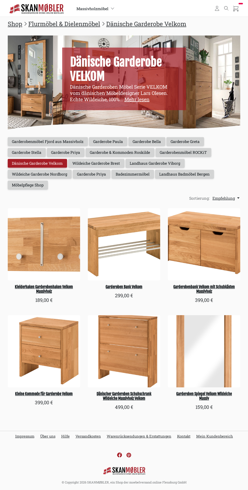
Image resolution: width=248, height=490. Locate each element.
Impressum (24, 437)
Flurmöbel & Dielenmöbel (64, 24)
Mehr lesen (137, 99)
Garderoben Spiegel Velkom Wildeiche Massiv (204, 397)
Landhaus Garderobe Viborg (158, 164)
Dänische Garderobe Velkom (146, 24)
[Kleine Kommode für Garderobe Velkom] (44, 353)
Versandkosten (88, 437)
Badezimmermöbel (135, 175)
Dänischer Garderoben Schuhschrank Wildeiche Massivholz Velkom (124, 397)
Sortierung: (199, 199)
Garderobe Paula (110, 141)
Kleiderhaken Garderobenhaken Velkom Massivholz (44, 290)
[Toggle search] (226, 8)
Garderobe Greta (188, 141)
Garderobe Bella (149, 141)
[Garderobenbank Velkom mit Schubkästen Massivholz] (204, 245)
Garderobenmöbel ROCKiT (187, 152)
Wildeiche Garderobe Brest (98, 164)
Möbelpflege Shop (28, 186)
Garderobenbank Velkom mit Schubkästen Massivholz (204, 290)
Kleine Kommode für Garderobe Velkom (44, 395)
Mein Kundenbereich (214, 437)
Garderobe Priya (67, 152)
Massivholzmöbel (96, 8)
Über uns (47, 437)
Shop (15, 24)
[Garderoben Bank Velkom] (124, 245)
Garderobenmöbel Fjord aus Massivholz (48, 141)
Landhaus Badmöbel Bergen (187, 175)
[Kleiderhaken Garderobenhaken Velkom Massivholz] (44, 245)
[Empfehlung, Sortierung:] (226, 199)
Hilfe (65, 437)
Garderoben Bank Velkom (123, 288)
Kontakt (183, 437)
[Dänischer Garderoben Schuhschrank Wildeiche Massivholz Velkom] (124, 353)
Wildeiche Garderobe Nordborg (40, 175)
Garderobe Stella (27, 152)
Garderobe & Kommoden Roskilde (122, 152)
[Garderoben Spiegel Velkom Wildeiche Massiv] (204, 353)
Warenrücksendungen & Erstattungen (139, 437)
